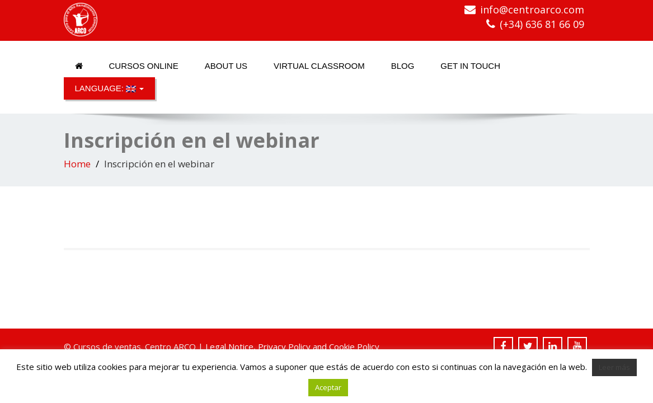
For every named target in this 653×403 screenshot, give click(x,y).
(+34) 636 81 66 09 (542, 24)
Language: (109, 88)
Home (77, 163)
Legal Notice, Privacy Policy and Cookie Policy (292, 346)
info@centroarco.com (532, 9)
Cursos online (143, 66)
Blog (403, 66)
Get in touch (470, 66)
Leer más (614, 367)
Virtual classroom (319, 66)
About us (226, 66)
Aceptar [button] (328, 387)
